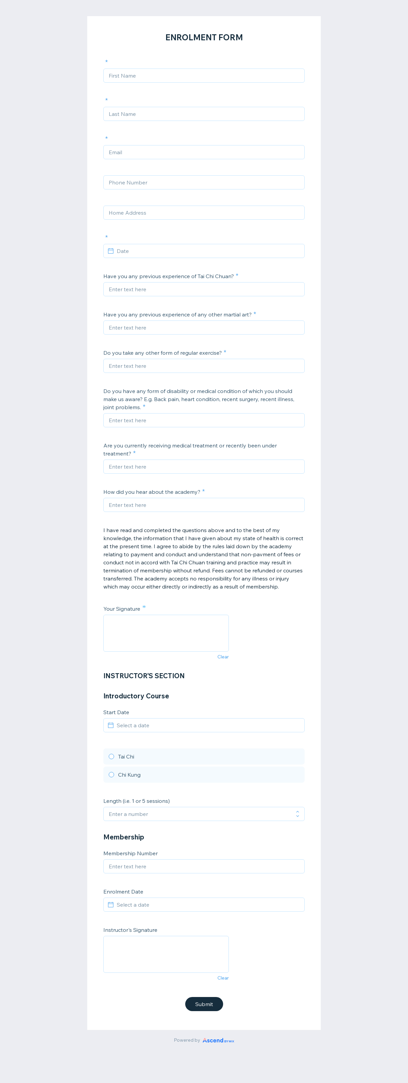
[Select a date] (208, 725)
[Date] (208, 251)
